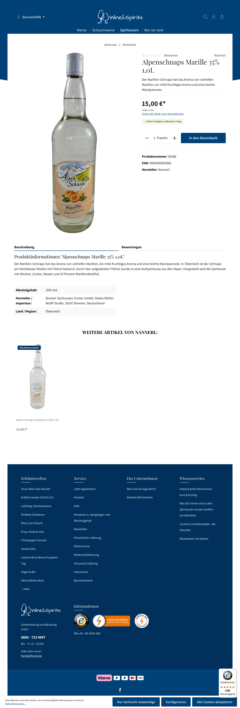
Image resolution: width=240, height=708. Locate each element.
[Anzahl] (154, 138)
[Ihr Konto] (214, 17)
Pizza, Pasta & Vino (32, 532)
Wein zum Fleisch (32, 523)
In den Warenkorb (203, 137)
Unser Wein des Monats (35, 489)
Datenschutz (82, 546)
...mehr (25, 589)
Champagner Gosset (33, 540)
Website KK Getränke (140, 497)
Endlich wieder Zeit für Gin (37, 497)
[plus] (174, 138)
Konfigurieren (176, 702)
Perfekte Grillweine (33, 515)
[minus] (147, 138)
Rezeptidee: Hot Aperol (194, 539)
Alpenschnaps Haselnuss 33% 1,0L (37, 420)
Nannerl (220, 55)
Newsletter (80, 529)
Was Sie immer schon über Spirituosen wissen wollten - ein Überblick (197, 509)
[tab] (66, 247)
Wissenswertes (192, 478)
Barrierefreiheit (83, 580)
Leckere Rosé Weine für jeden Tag (39, 560)
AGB (76, 506)
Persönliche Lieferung (87, 538)
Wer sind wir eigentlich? (141, 489)
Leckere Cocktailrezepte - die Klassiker (197, 527)
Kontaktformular (31, 656)
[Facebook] (120, 691)
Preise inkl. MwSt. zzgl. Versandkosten (163, 113)
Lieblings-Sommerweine (36, 506)
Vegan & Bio (28, 572)
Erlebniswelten (33, 478)
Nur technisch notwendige (136, 702)
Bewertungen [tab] (132, 247)
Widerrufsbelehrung (86, 555)
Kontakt (79, 497)
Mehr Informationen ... (15, 703)
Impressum (81, 572)
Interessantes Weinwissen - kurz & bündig (197, 492)
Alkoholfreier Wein (32, 580)
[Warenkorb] (222, 17)
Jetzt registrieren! (85, 489)
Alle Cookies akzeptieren (214, 702)
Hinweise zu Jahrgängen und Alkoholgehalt (92, 518)
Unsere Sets (28, 549)
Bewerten (171, 55)
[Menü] (234, 671)
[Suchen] (205, 17)
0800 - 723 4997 (33, 637)
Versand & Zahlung (86, 563)
